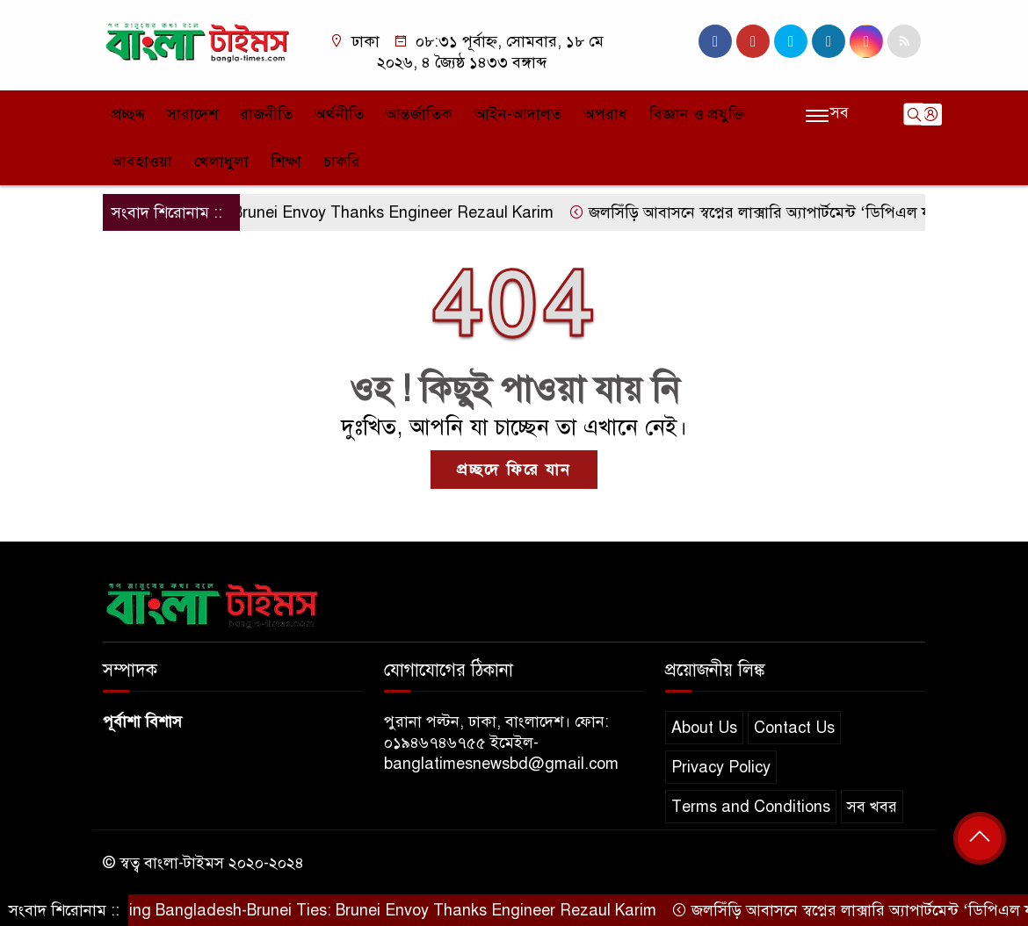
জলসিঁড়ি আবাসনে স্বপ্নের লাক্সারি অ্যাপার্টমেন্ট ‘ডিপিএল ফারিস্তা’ (779, 212)
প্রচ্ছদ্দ (128, 114)
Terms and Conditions (750, 806)
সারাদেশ (192, 114)
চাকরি (341, 161)
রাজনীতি (266, 114)
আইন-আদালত (517, 114)
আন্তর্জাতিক (419, 114)
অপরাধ (605, 114)
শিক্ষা (286, 161)
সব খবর (872, 806)
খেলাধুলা (221, 161)
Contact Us (794, 727)
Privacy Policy (721, 767)
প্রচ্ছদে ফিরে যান (514, 469)
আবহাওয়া (142, 161)
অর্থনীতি (339, 114)
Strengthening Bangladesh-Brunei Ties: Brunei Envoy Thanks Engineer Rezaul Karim (352, 910)
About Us (704, 727)
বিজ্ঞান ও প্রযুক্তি (697, 114)
